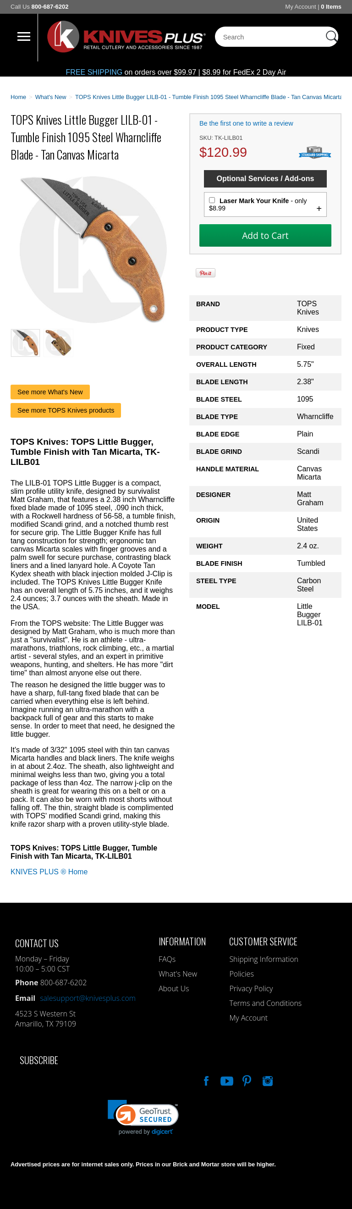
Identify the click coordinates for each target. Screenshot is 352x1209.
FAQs (167, 959)
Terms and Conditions (265, 1003)
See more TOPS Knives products (65, 410)
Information (182, 941)
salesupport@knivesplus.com (88, 998)
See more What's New (50, 392)
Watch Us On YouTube (226, 1080)
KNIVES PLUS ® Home (49, 872)
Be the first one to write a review (246, 123)
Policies (241, 974)
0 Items (331, 6)
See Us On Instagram (267, 1080)
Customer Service (263, 941)
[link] (143, 1117)
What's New (178, 974)
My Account (300, 6)
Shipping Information (263, 959)
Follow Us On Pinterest (246, 1080)
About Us (174, 988)
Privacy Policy (251, 988)
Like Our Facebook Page (205, 1080)
